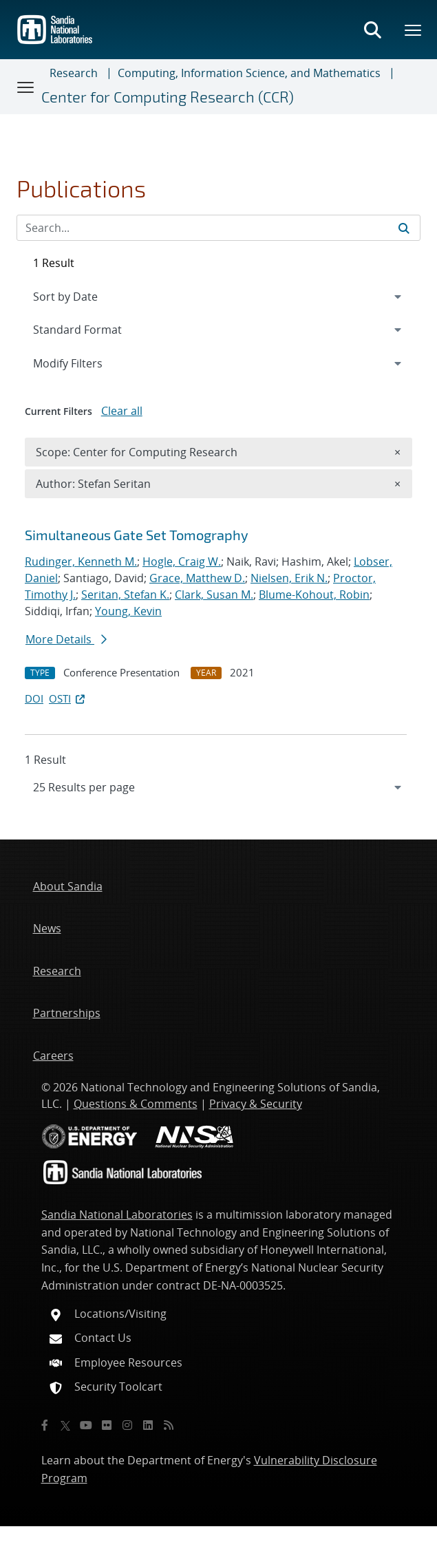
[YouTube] (86, 1425)
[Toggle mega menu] (413, 29)
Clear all (121, 410)
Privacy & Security (255, 1103)
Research (74, 73)
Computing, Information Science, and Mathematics (249, 73)
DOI (34, 698)
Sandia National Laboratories (117, 1214)
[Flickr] (106, 1425)
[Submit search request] (403, 228)
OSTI (68, 698)
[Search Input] (218, 228)
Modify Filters (86, 362)
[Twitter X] (65, 1425)
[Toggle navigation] (26, 87)
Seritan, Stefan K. (125, 594)
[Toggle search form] (372, 29)
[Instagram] (127, 1425)
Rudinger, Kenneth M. (81, 561)
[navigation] (218, 787)
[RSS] (168, 1425)
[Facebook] (44, 1425)
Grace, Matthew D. (197, 578)
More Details (66, 639)
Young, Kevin (128, 611)
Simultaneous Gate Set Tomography (136, 534)
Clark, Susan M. (214, 594)
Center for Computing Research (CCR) (167, 96)
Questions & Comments (136, 1103)
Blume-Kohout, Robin (314, 594)
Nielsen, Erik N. (289, 578)
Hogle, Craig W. (181, 561)
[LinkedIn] (148, 1425)
